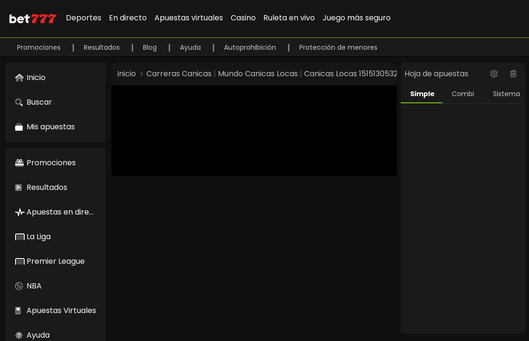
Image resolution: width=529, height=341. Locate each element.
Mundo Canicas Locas (258, 73)
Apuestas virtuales (188, 17)
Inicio (126, 73)
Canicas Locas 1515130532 (351, 73)
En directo (128, 17)
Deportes (83, 17)
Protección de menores (338, 47)
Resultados (103, 47)
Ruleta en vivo (289, 17)
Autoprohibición (251, 47)
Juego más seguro (357, 17)
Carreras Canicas (179, 73)
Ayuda (191, 47)
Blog (151, 47)
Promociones (40, 47)
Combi (463, 94)
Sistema (506, 94)
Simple (422, 94)
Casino (243, 17)
